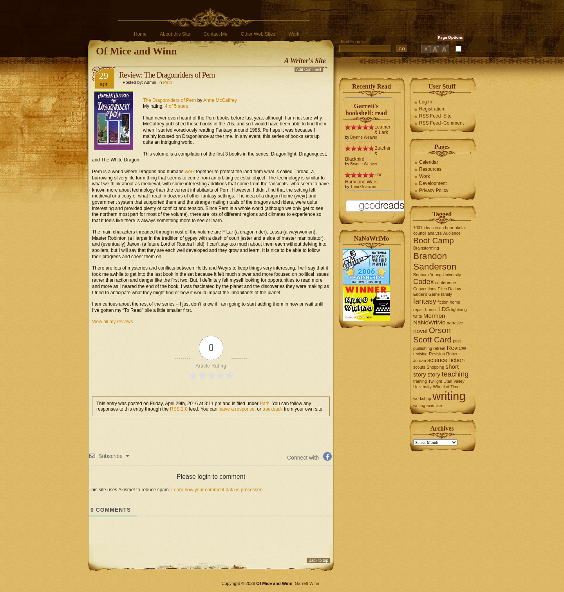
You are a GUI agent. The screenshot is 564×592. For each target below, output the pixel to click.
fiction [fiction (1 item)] (442, 302)
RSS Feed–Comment (441, 123)
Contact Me (215, 34)
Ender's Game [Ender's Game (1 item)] (426, 294)
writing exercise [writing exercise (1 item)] (427, 405)
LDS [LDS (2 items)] (444, 309)
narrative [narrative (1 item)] (455, 322)
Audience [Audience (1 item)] (452, 233)
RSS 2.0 (179, 409)
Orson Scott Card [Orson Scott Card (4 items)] (432, 335)
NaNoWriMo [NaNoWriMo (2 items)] (429, 322)
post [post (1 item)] (457, 341)
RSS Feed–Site (435, 116)
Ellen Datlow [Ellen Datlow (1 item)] (449, 288)
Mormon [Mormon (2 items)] (434, 315)
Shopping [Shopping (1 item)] (435, 367)
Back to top (318, 560)
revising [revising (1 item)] (420, 353)
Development (433, 183)
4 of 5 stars (176, 106)
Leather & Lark (382, 129)
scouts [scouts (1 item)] (419, 367)
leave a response (236, 409)
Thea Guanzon (363, 187)
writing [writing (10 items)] (449, 395)
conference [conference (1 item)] (445, 282)
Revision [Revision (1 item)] (437, 353)
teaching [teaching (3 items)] (455, 374)
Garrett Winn (307, 583)
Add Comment (308, 69)
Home (140, 34)
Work (294, 34)
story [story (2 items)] (433, 374)
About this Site (175, 34)
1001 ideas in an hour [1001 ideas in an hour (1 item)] (433, 227)
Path (167, 82)
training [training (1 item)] (420, 381)
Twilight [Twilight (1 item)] (435, 381)
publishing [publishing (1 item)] (422, 348)
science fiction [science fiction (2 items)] (446, 360)
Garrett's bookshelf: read (366, 109)
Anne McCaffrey (220, 100)
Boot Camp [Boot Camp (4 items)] (433, 240)
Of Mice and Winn (136, 51)
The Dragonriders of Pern (169, 100)
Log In (425, 102)
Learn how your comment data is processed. (217, 489)
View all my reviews (112, 321)
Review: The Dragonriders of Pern (167, 75)
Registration (431, 109)
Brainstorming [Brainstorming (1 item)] (426, 248)
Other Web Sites (258, 34)
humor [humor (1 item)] (431, 309)
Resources (430, 169)
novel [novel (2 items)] (420, 331)
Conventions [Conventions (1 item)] (424, 288)
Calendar (428, 162)
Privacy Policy (433, 190)
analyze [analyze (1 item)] (435, 233)
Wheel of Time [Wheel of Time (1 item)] (446, 386)
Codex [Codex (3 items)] (423, 281)
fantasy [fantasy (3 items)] (424, 301)
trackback (272, 409)
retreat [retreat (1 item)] (439, 348)
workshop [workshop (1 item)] (422, 398)
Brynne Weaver (363, 137)
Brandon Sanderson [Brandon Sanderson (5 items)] (434, 261)
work (190, 171)
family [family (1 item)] (446, 294)
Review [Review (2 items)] (456, 347)
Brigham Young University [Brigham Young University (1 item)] (437, 274)
